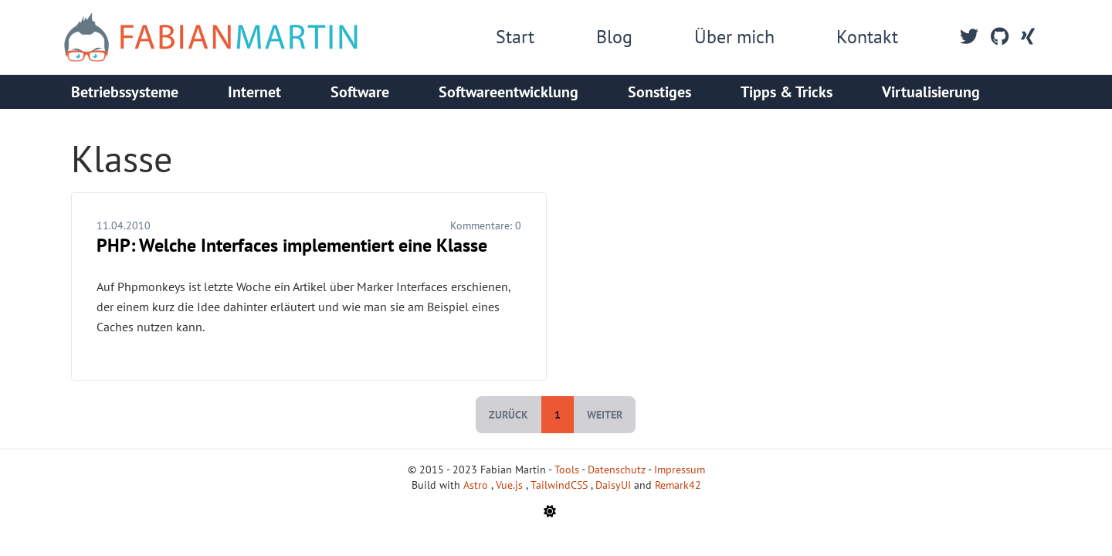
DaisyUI (614, 485)
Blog (614, 37)
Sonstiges (659, 92)
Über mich (734, 37)
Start (515, 37)
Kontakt (867, 37)
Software (360, 92)
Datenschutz (617, 469)
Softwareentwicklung (508, 92)
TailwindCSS (561, 485)
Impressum (679, 469)
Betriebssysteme (124, 92)
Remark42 (678, 485)
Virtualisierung (931, 92)
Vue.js (511, 485)
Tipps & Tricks (786, 92)
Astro (477, 485)
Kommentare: (485, 225)
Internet (254, 92)
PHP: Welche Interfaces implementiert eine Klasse (292, 245)
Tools (566, 469)
